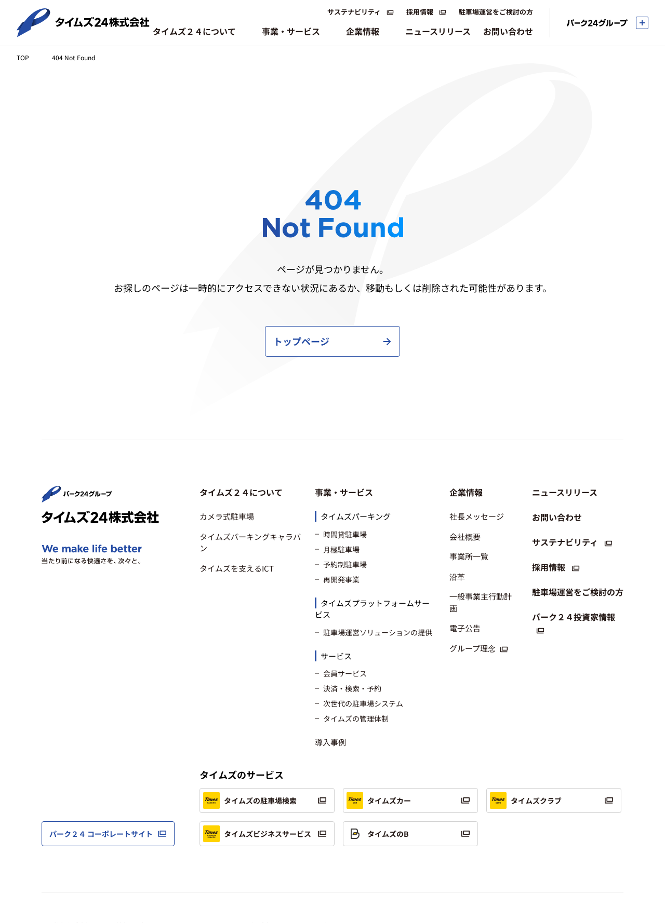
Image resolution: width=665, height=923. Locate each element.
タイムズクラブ (526, 761)
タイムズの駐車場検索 (250, 761)
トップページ (301, 301)
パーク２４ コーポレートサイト (101, 794)
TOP (23, 57)
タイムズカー (379, 761)
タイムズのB (378, 794)
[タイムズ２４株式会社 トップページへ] (83, 32)
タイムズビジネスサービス (257, 794)
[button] (251, 452)
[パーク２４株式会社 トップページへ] (77, 458)
